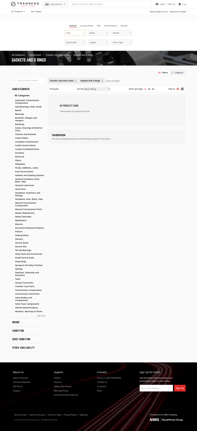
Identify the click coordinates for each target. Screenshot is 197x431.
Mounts (19, 224)
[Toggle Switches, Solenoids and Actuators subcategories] (13, 272)
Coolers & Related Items (27, 149)
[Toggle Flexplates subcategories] (13, 164)
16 (145, 89)
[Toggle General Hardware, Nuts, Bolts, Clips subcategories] (13, 179)
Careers (16, 390)
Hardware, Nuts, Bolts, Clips (29, 199)
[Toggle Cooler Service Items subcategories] (13, 145)
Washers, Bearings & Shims (28, 311)
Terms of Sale (54, 414)
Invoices (58, 382)
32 (153, 89)
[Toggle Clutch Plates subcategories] (13, 138)
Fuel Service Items (24, 171)
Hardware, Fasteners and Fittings (27, 194)
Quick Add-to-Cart (159, 11)
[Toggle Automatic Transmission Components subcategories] (13, 100)
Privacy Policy (70, 414)
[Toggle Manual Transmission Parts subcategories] (13, 209)
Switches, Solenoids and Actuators (27, 274)
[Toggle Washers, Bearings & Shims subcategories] (13, 311)
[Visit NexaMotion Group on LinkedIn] (148, 398)
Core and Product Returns (66, 394)
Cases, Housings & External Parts (28, 129)
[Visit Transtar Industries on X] (162, 398)
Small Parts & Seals (24, 257)
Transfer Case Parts (24, 286)
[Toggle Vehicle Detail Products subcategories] (13, 307)
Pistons (18, 231)
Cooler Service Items (25, 145)
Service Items (21, 242)
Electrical (19, 156)
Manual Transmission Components (25, 204)
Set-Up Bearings (23, 250)
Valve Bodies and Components (23, 299)
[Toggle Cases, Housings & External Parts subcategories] (13, 128)
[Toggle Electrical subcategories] (13, 156)
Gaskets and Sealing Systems (29, 175)
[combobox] (72, 32)
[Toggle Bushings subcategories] (13, 124)
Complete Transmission (26, 141)
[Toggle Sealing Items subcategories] (13, 235)
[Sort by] (97, 89)
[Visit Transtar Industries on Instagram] (155, 398)
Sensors (19, 239)
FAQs (99, 390)
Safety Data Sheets (62, 386)
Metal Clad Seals (23, 216)
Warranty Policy (61, 390)
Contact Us (102, 382)
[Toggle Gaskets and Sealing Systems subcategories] (13, 175)
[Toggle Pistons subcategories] (13, 231)
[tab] (163, 72)
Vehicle (73, 25)
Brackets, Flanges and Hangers (26, 119)
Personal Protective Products (29, 227)
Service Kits (21, 246)
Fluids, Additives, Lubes (26, 167)
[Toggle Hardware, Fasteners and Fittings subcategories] (13, 192)
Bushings (19, 124)
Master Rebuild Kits (24, 213)
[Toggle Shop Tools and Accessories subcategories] (13, 254)
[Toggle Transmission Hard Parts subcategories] (13, 294)
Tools (17, 278)
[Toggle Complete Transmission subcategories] (13, 141)
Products (18, 11)
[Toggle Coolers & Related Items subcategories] (13, 149)
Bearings (19, 114)
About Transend (20, 377)
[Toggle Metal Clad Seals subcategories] (13, 216)
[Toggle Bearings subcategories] (13, 114)
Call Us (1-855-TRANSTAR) (109, 377)
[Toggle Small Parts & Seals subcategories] (13, 257)
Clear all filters (113, 80)
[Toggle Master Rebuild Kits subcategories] (13, 213)
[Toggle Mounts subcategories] (13, 224)
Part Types (34, 11)
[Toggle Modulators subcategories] (13, 220)
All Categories (21, 95)
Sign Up (180, 388)
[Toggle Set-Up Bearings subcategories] (13, 250)
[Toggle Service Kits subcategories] (13, 246)
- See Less (40, 315)
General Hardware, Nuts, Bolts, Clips (27, 180)
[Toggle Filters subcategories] (13, 160)
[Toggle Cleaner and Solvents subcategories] (13, 134)
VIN (98, 25)
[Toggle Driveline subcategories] (13, 153)
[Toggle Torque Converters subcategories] (13, 282)
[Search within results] (28, 80)
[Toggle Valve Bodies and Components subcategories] (13, 297)
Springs (19, 268)
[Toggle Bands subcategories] (13, 110)
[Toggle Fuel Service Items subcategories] (13, 171)
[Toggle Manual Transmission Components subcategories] (13, 203)
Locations (101, 386)
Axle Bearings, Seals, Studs (28, 106)
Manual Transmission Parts (28, 209)
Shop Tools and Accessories (28, 253)
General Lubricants (24, 185)
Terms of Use (20, 414)
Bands (18, 110)
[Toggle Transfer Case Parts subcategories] (13, 286)
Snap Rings (20, 261)
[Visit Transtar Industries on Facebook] (141, 398)
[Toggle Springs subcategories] (13, 268)
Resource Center (178, 11)
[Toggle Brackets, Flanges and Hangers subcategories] (13, 117)
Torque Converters (24, 282)
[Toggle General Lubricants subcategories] (13, 185)
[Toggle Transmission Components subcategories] (13, 290)
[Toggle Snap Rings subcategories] (13, 261)
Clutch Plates (21, 138)
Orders (57, 377)
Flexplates (20, 164)
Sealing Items (22, 235)
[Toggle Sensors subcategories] (13, 239)
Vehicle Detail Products (26, 307)
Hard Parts (20, 189)
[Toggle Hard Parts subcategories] (13, 189)
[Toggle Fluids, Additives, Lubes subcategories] (13, 167)
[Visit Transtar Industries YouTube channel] (169, 398)
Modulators (21, 220)
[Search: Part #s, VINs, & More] (109, 4)
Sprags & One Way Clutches (29, 265)
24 (149, 89)
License (86, 25)
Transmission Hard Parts (27, 293)
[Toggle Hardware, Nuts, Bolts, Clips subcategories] (13, 199)
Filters (18, 160)
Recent (124, 25)
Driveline (19, 152)
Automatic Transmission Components (27, 101)
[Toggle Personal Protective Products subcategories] (13, 228)
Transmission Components (28, 290)
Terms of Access (37, 414)
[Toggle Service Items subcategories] (13, 242)
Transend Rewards (21, 382)
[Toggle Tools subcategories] (13, 279)
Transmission (110, 25)
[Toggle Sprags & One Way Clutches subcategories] (13, 265)
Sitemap (84, 414)
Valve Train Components (27, 303)
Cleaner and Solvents (25, 134)
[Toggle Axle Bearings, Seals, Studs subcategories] (13, 106)
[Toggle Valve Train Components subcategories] (13, 304)
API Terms (17, 386)
